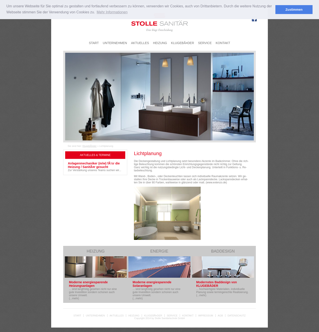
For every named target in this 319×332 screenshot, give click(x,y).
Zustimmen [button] (294, 9)
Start (77, 315)
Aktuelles (117, 315)
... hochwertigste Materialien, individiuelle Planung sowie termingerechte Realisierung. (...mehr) (222, 288)
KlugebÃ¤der (90, 146)
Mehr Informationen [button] (112, 12)
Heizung (133, 315)
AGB (220, 315)
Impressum (205, 315)
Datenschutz (237, 315)
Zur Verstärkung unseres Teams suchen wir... (95, 167)
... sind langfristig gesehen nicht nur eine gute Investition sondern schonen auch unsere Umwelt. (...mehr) (93, 290)
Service (172, 315)
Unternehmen (95, 315)
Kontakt (188, 315)
